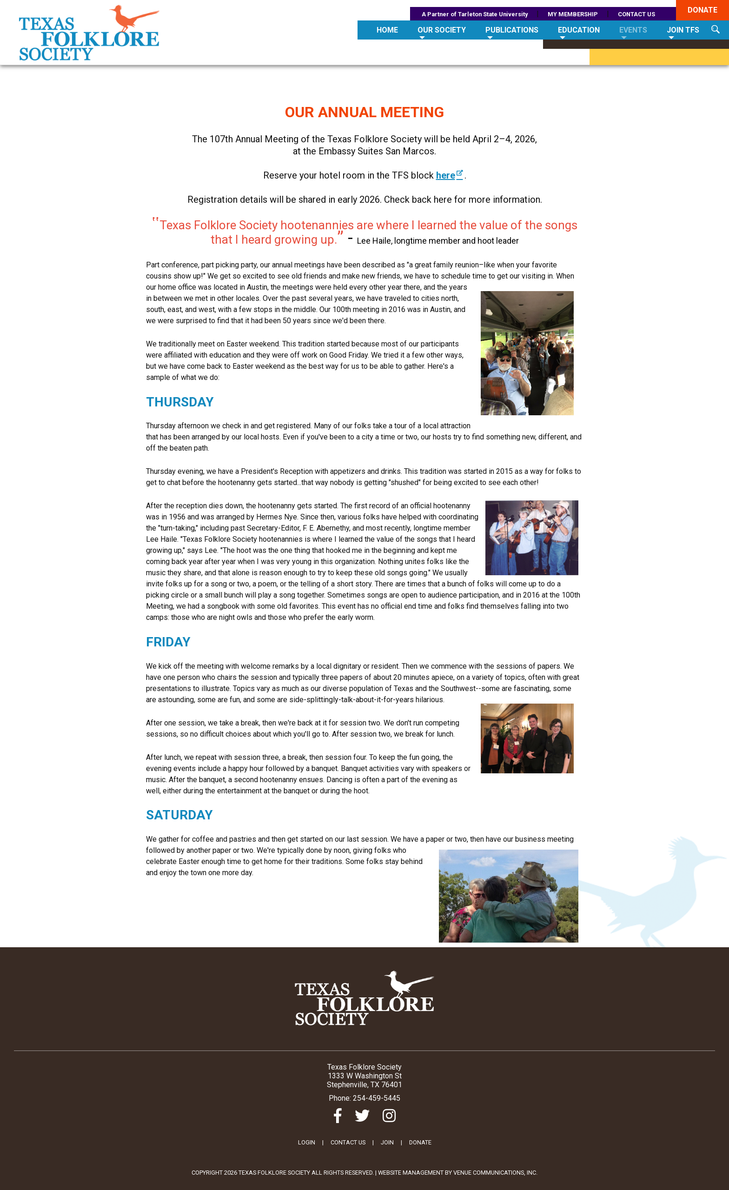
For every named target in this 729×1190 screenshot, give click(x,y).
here (450, 175)
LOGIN (306, 1142)
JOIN (387, 1142)
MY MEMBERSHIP (573, 14)
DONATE (420, 1142)
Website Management (411, 1172)
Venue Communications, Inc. (495, 1172)
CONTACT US (636, 14)
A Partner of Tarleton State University (475, 14)
